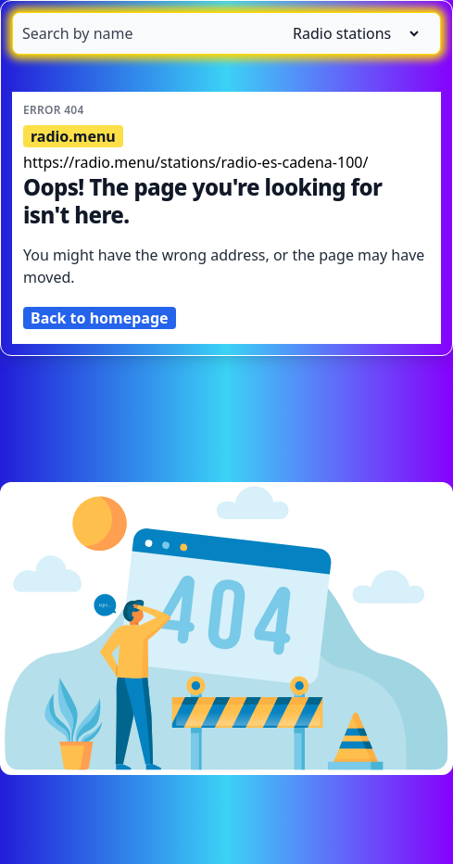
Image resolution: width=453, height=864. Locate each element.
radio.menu (73, 136)
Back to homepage (100, 318)
